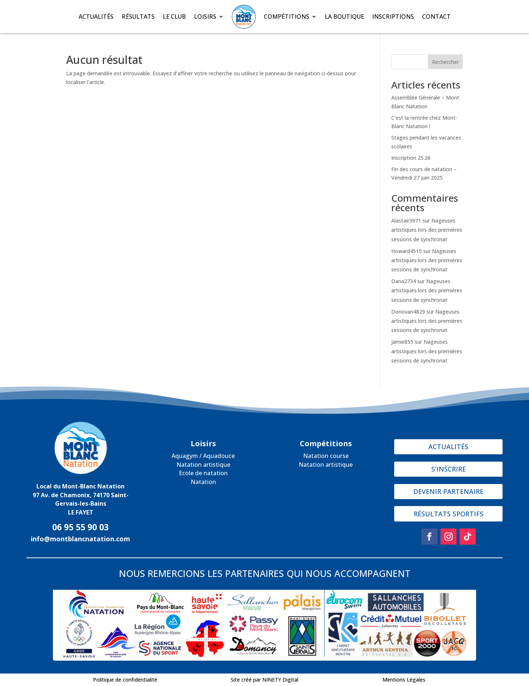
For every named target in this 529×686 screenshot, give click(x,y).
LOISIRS (205, 16)
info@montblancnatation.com (80, 538)
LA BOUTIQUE (344, 16)
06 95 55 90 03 (80, 527)
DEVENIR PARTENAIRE (448, 491)
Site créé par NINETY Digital (264, 679)
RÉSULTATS (138, 16)
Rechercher (445, 61)
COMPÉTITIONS (286, 16)
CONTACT (436, 16)
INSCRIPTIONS (393, 16)
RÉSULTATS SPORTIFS (448, 513)
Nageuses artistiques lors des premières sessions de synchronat (426, 229)
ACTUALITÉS (96, 16)
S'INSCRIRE (448, 469)
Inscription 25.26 (411, 157)
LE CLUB (174, 16)
